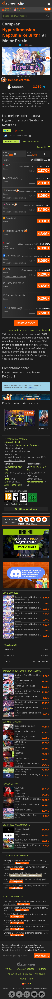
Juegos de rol (22, 445)
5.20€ (43, 274)
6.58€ (43, 313)
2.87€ (43, 170)
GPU (6, 481)
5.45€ (43, 285)
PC (6, 130)
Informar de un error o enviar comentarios (29, 330)
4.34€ (43, 233)
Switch (19, 130)
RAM (6, 479)
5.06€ (43, 260)
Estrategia (34, 445)
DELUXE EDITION (31, 141)
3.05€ (43, 195)
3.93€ (43, 221)
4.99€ (43, 248)
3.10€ (43, 209)
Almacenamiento (12, 484)
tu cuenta (32, 387)
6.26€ (43, 298)
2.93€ (43, 183)
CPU (6, 472)
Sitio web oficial (12, 442)
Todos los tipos (11, 141)
